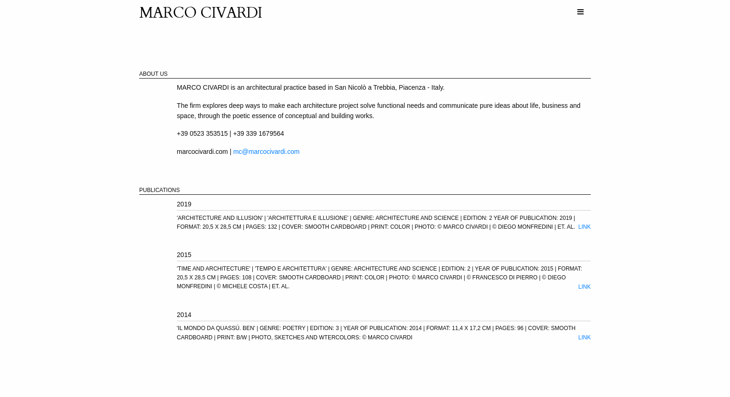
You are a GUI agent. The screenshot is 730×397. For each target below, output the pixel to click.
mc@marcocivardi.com (266, 151)
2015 (184, 254)
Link (584, 227)
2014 (184, 314)
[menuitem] (580, 12)
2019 (184, 204)
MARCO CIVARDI (200, 13)
